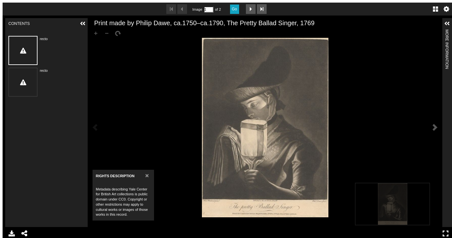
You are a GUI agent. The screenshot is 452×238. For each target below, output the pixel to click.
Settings (446, 9)
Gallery (435, 9)
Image (197, 9)
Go (234, 9)
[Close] (147, 175)
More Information (447, 32)
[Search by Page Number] (209, 9)
